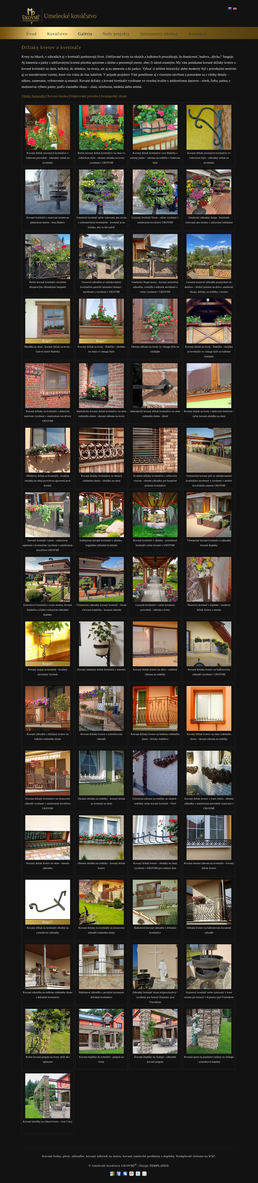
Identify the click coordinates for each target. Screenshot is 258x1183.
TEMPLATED (159, 1165)
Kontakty (197, 34)
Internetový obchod (159, 34)
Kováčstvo (57, 34)
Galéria (85, 34)
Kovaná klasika (57, 96)
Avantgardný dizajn (114, 96)
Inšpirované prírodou (84, 96)
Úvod (31, 34)
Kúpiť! (47, 341)
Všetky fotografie (33, 96)
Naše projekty (116, 34)
